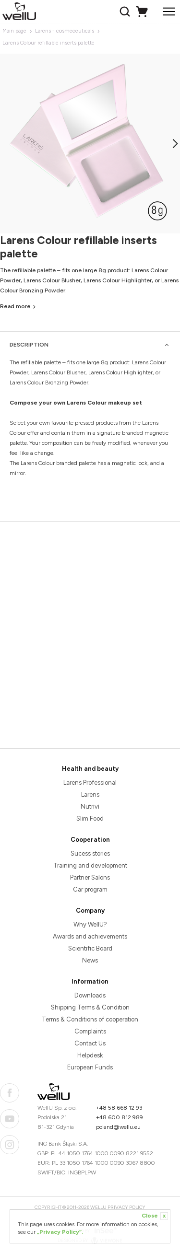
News (90, 960)
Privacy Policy (126, 1207)
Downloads (90, 995)
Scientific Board (90, 948)
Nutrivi (90, 806)
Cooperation (90, 839)
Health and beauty (90, 768)
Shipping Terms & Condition (90, 1007)
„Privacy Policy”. (60, 1232)
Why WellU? (90, 924)
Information (90, 981)
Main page (14, 31)
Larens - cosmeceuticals (64, 31)
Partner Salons (90, 877)
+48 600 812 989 (119, 1117)
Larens (90, 794)
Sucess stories (90, 853)
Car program (90, 889)
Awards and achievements (90, 936)
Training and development (90, 865)
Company (90, 910)
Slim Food (90, 818)
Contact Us (90, 1043)
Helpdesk (90, 1055)
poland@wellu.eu (118, 1127)
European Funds (90, 1067)
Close (155, 1216)
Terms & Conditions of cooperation (90, 1019)
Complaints (90, 1031)
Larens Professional (90, 782)
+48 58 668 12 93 (119, 1107)
